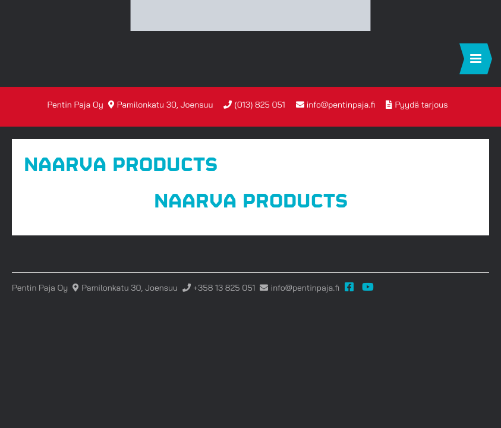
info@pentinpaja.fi (341, 104)
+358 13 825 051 (224, 288)
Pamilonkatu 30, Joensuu (165, 104)
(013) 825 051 (260, 104)
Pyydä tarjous (421, 104)
